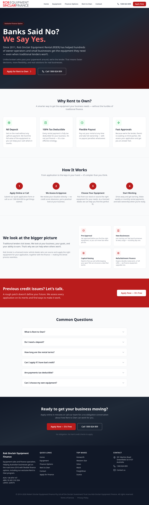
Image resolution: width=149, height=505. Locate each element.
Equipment (56, 4)
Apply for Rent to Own (19, 71)
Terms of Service (67, 498)
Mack (78, 467)
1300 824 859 (124, 4)
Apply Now (139, 4)
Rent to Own (87, 4)
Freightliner (81, 471)
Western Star (81, 460)
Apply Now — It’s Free (131, 293)
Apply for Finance (47, 474)
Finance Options (71, 4)
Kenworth (80, 457)
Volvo (78, 464)
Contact (98, 4)
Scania (79, 474)
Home (46, 4)
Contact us (121, 470)
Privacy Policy (82, 498)
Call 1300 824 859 (52, 71)
